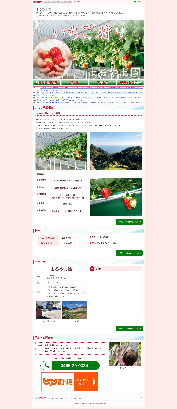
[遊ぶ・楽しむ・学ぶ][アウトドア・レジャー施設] (58, 1)
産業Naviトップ (52, 399)
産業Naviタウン (76, 399)
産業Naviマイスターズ (64, 399)
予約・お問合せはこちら (128, 221)
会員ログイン (139, 1)
